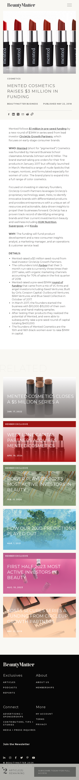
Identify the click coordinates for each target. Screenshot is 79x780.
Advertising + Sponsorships (13, 715)
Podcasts (10, 687)
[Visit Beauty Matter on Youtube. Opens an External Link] (34, 757)
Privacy (41, 724)
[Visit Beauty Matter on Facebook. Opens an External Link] (16, 757)
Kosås (34, 225)
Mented (22, 148)
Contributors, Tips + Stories (18, 723)
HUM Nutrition (47, 222)
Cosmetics (14, 79)
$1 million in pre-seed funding (48, 128)
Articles (9, 682)
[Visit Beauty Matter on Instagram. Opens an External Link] (11, 757)
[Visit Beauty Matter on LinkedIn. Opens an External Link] (5, 757)
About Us (42, 682)
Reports (9, 693)
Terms (40, 719)
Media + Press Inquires (19, 730)
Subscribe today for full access (54, 771)
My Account (44, 714)
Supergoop (16, 225)
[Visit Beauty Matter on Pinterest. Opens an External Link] (28, 757)
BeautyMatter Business (22, 104)
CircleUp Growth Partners (36, 136)
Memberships (45, 687)
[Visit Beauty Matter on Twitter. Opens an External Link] (22, 757)
